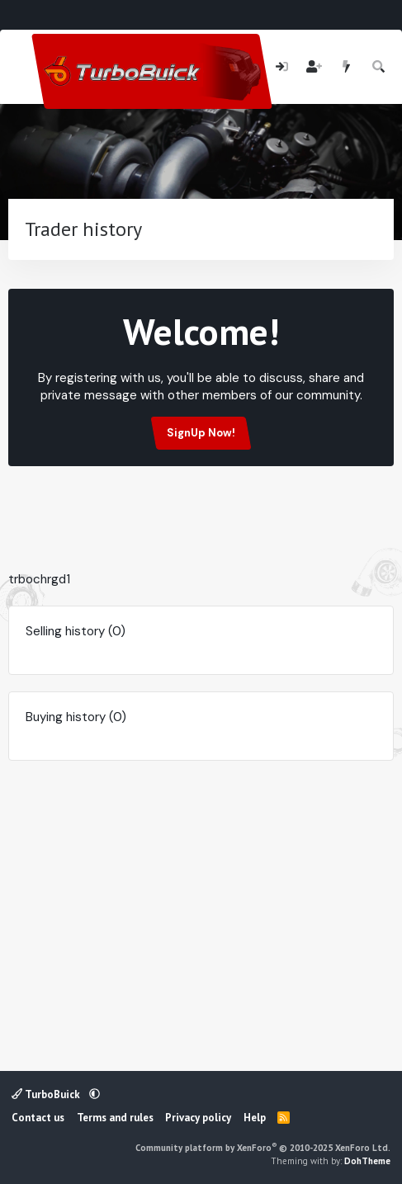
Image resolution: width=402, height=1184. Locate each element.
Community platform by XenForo (262, 1147)
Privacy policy (198, 1118)
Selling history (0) (75, 631)
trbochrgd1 (39, 579)
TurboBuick (47, 1094)
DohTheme (367, 1161)
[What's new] (346, 67)
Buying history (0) (76, 717)
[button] (94, 1094)
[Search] (379, 67)
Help (255, 1118)
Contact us (38, 1118)
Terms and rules (115, 1118)
